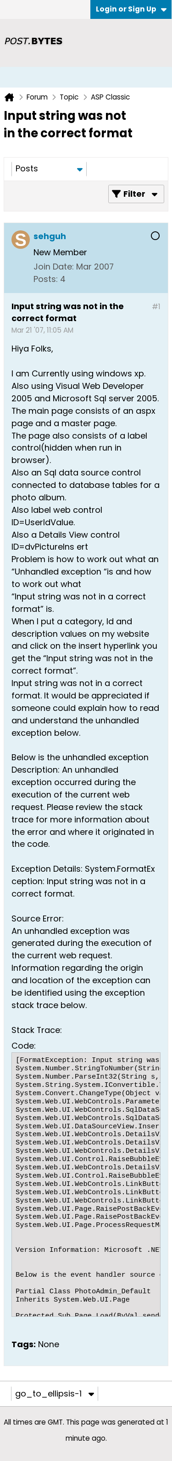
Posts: (45, 279)
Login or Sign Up (131, 9)
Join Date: (53, 266)
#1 (156, 306)
